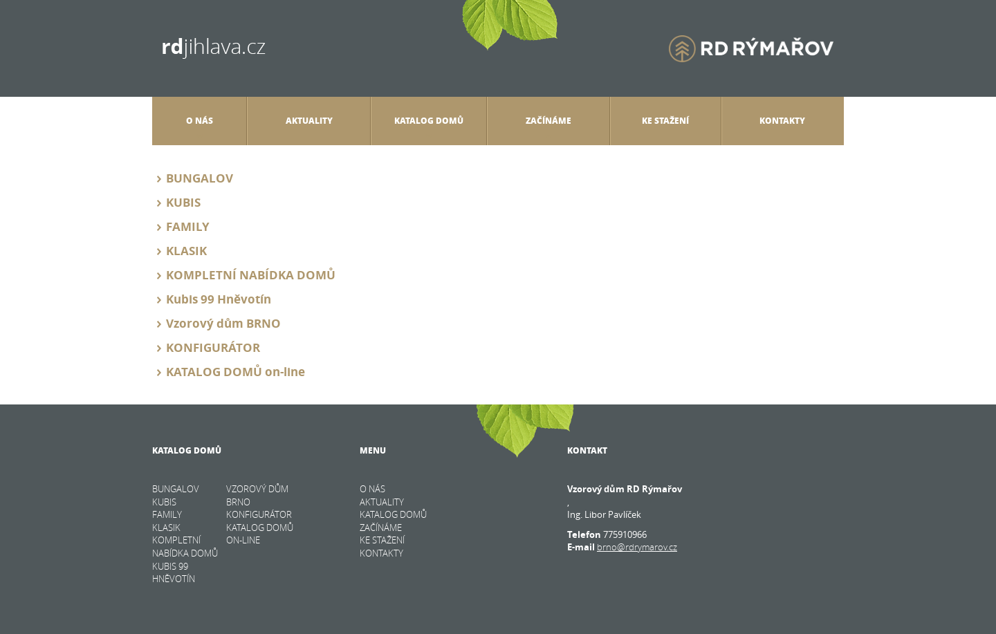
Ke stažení (665, 121)
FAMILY (188, 226)
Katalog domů (428, 126)
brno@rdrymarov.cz (637, 547)
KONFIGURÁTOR (213, 347)
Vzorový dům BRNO (223, 323)
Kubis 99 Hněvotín (218, 299)
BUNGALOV (199, 178)
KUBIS (183, 202)
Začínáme (548, 126)
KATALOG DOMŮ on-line (235, 372)
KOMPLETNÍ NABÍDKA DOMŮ (250, 275)
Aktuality (309, 121)
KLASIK (186, 251)
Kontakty (782, 121)
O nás (199, 126)
